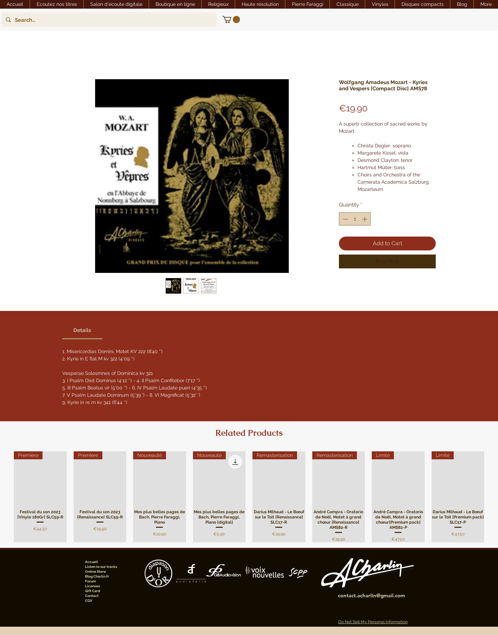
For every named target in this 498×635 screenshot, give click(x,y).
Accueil (91, 562)
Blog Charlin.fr (97, 576)
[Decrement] (344, 219)
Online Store (95, 571)
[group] (249, 497)
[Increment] (365, 219)
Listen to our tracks (101, 567)
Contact (92, 596)
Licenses (92, 586)
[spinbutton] (355, 219)
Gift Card (92, 591)
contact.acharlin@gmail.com (371, 595)
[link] (231, 19)
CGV (88, 600)
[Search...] (108, 20)
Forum (90, 581)
